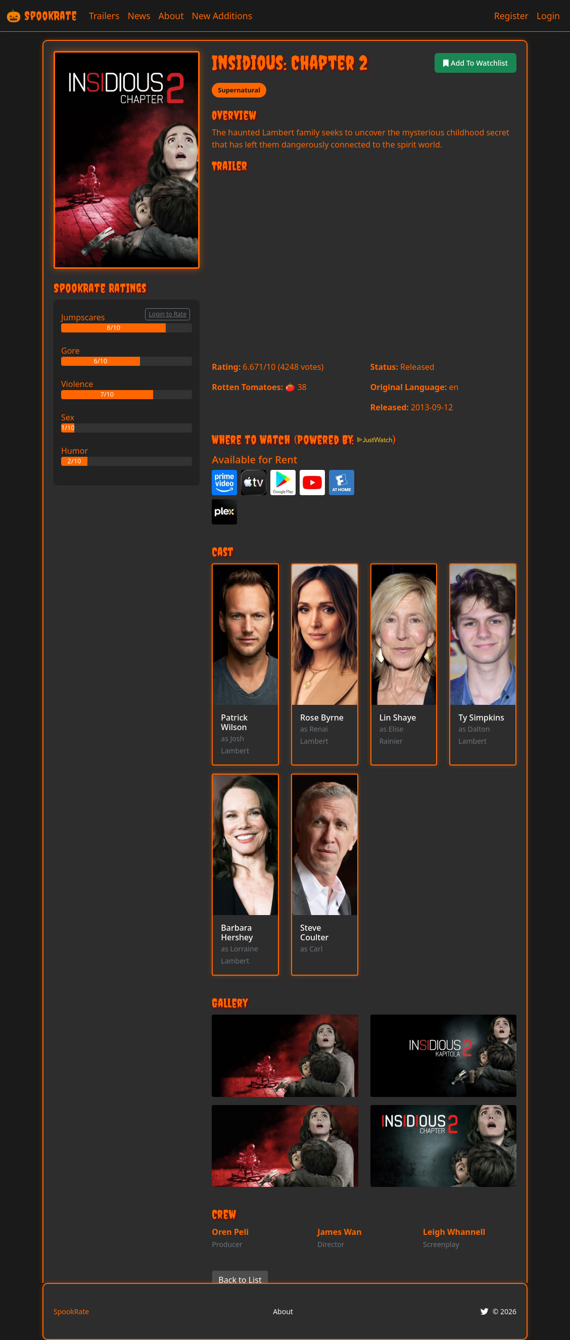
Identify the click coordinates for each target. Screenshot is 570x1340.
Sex (67, 417)
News (138, 16)
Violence (77, 384)
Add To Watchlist (472, 62)
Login (548, 16)
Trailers (104, 16)
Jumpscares (83, 317)
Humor (74, 450)
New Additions (222, 16)
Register (511, 16)
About (171, 16)
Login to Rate (167, 314)
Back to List (239, 1280)
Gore (70, 350)
